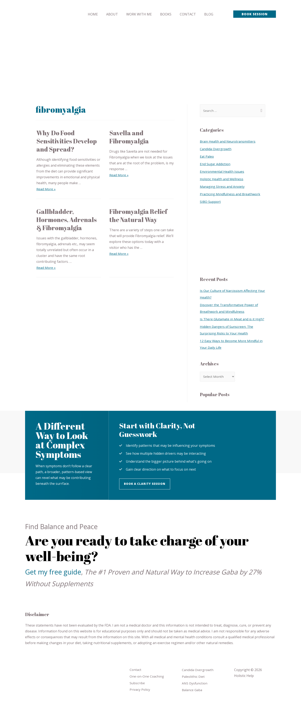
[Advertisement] (150, 59)
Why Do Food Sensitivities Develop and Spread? (66, 141)
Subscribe (137, 691)
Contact (136, 677)
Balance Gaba (192, 698)
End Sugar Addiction (215, 164)
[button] (145, 491)
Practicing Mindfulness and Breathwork (231, 194)
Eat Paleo (207, 156)
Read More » (46, 189)
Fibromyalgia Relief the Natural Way (138, 215)
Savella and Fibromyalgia (129, 137)
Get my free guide (53, 579)
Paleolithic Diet (193, 684)
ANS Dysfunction (195, 691)
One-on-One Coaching (147, 684)
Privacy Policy (140, 698)
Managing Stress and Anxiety (223, 186)
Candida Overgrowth (216, 149)
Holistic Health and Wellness (222, 179)
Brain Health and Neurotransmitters (228, 141)
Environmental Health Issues (222, 171)
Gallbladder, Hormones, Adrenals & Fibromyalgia (66, 219)
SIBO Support (210, 201)
